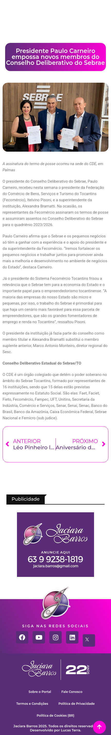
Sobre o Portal (40, 692)
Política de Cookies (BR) (56, 715)
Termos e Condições (32, 704)
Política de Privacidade (77, 704)
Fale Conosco (71, 692)
